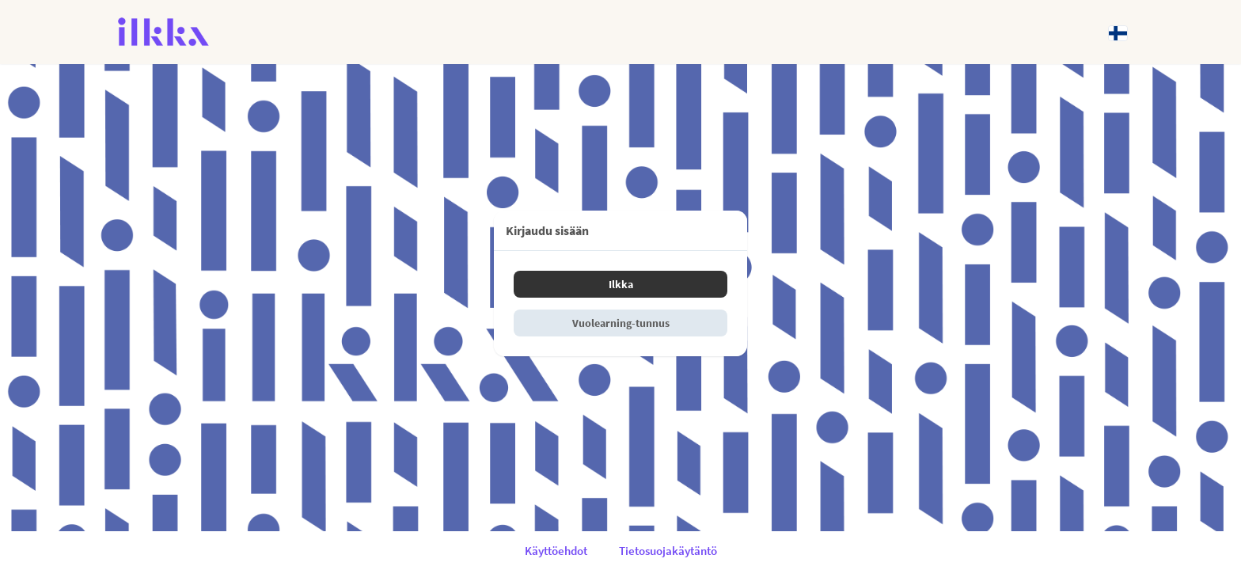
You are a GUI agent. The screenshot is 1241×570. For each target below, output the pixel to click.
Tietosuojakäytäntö (668, 550)
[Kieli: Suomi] (1118, 32)
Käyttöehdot (556, 550)
